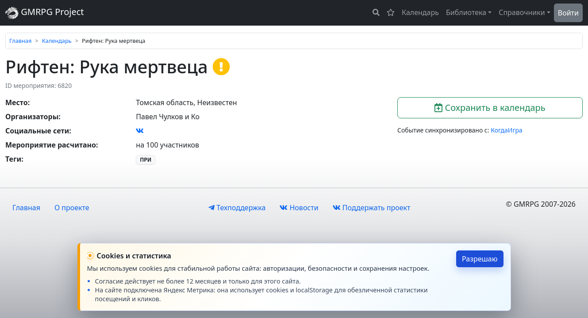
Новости (299, 207)
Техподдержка (236, 207)
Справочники (522, 12)
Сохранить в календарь (489, 108)
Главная (20, 41)
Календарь (420, 12)
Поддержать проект (372, 207)
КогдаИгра (507, 130)
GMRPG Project (44, 12)
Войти (568, 13)
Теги (13, 159)
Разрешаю (480, 259)
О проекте (71, 207)
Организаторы (31, 116)
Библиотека (466, 12)
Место (16, 102)
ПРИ (145, 159)
